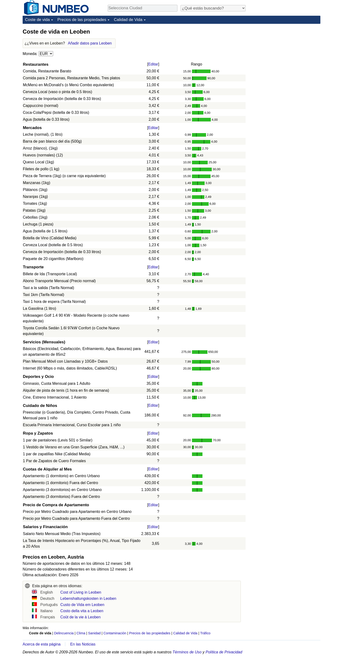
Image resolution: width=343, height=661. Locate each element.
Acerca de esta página (42, 644)
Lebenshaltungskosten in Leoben (88, 598)
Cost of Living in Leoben (80, 592)
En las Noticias (83, 644)
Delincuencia (64, 633)
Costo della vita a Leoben (81, 611)
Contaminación (114, 633)
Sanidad (94, 633)
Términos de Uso (187, 652)
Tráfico (205, 633)
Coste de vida (37, 19)
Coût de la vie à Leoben (80, 617)
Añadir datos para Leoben (90, 43)
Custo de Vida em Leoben (82, 605)
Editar (153, 64)
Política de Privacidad (224, 652)
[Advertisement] (284, 57)
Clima (80, 633)
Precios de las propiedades (81, 19)
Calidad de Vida (128, 19)
